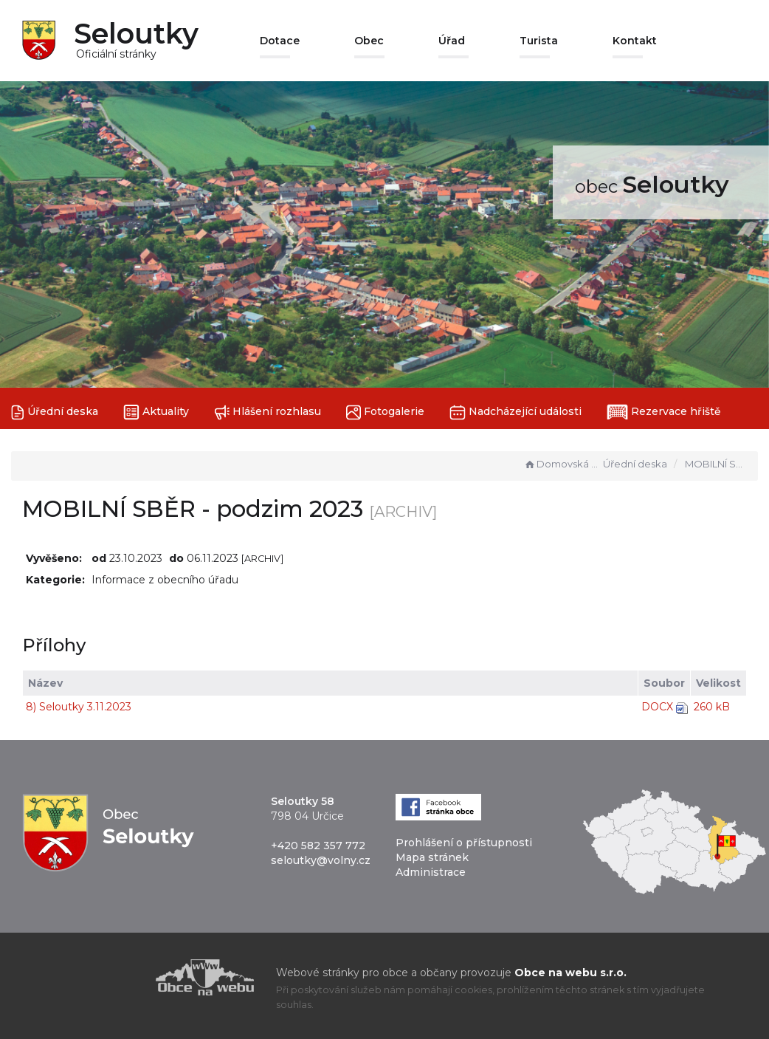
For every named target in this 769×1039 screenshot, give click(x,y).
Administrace (431, 872)
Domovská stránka (561, 464)
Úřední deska (54, 412)
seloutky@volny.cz (320, 860)
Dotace (280, 40)
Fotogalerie (385, 412)
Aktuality (156, 412)
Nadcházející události (515, 412)
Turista (539, 40)
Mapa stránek (432, 857)
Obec (369, 40)
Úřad (451, 40)
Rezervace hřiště (664, 412)
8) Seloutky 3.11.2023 (78, 706)
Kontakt (635, 40)
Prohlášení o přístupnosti (464, 842)
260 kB (712, 706)
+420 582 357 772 (318, 845)
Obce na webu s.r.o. (570, 972)
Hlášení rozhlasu (267, 412)
